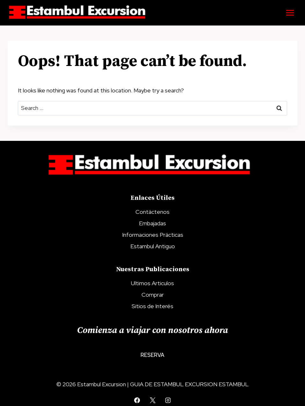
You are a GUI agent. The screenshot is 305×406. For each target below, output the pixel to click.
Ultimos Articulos (152, 283)
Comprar (153, 294)
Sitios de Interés (152, 306)
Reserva (152, 355)
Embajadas (152, 223)
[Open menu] (289, 12)
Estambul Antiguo (152, 246)
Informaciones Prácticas (152, 234)
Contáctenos (152, 211)
